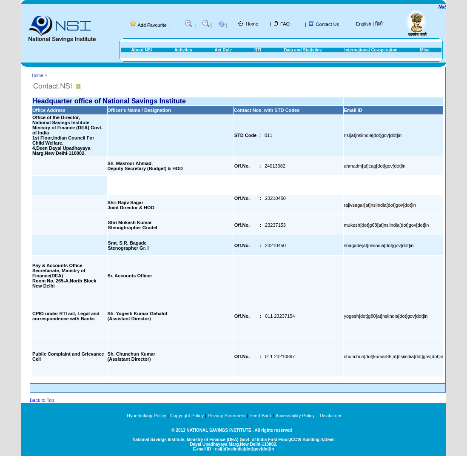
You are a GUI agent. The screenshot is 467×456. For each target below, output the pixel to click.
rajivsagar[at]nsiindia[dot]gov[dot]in (380, 205)
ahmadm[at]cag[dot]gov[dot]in (374, 165)
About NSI (141, 50)
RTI (257, 50)
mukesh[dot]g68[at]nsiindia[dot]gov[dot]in (386, 225)
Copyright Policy (187, 415)
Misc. (425, 50)
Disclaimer (331, 415)
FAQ (285, 23)
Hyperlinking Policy (146, 415)
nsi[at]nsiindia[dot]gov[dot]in (373, 135)
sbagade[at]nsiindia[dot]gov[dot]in (378, 245)
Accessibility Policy (295, 415)
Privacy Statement (226, 415)
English (363, 23)
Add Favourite (151, 25)
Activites (183, 50)
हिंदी (379, 23)
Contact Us (327, 24)
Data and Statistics (303, 50)
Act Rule (223, 50)
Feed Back (261, 415)
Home (252, 23)
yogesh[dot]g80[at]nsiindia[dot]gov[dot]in (385, 316)
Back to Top (42, 400)
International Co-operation (371, 50)
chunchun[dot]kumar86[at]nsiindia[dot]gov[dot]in (393, 356)
